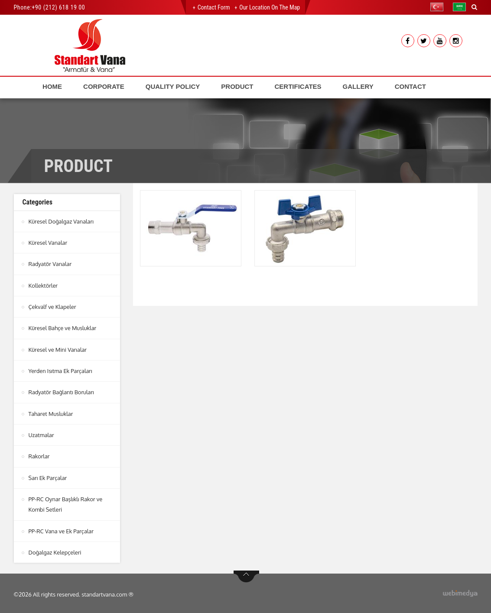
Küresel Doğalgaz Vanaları (61, 221)
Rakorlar (39, 454)
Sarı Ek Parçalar (48, 476)
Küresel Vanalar (48, 242)
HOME (52, 86)
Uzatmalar (42, 433)
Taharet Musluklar (51, 412)
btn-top (246, 574)
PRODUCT (237, 86)
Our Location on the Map (269, 7)
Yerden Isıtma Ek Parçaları (61, 370)
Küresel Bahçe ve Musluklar (63, 327)
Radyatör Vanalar (50, 263)
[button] (439, 7)
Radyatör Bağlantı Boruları (62, 391)
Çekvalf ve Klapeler (53, 306)
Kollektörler (43, 285)
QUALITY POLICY (173, 86)
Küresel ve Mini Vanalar (58, 348)
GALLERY (358, 86)
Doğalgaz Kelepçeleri (55, 550)
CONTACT (410, 86)
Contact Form (214, 7)
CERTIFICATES (298, 86)
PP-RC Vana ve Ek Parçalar (61, 528)
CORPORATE (103, 86)
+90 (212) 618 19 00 (58, 7)
